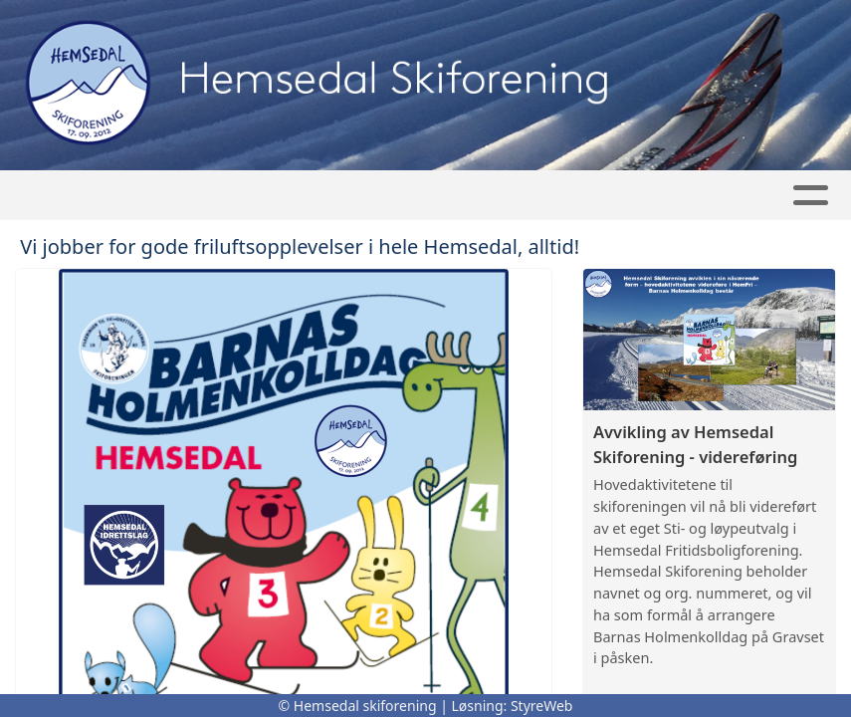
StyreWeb (542, 705)
